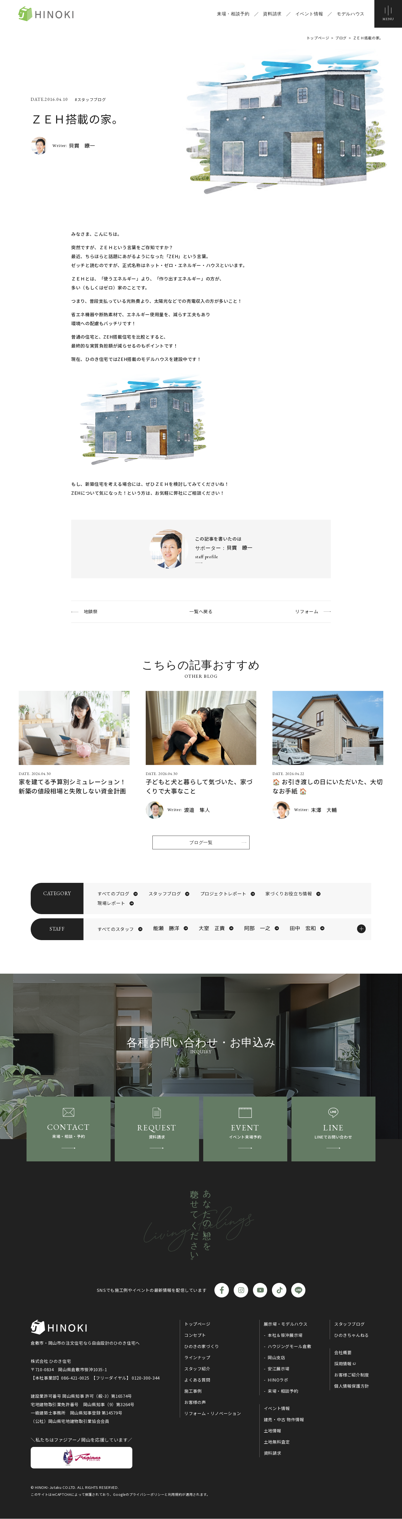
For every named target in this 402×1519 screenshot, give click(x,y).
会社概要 (343, 1353)
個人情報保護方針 (351, 1386)
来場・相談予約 (233, 14)
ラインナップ (197, 1358)
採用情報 (343, 1364)
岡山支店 (276, 1358)
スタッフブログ (165, 893)
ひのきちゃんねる (351, 1336)
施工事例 (193, 1391)
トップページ (197, 1324)
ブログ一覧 (200, 842)
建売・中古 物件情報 (284, 1420)
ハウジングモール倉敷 (289, 1347)
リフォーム (306, 611)
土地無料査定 (277, 1442)
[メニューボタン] (388, 14)
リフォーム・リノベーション (212, 1414)
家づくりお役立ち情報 (288, 893)
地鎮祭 (91, 611)
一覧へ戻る (200, 611)
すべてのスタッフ (115, 929)
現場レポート (111, 903)
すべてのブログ (113, 893)
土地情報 (272, 1431)
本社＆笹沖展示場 (285, 1336)
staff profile (206, 557)
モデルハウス (350, 14)
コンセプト (195, 1336)
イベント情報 (309, 14)
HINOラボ (278, 1380)
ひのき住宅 (47, 14)
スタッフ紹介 (197, 1369)
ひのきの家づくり (201, 1347)
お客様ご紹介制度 (351, 1375)
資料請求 (272, 14)
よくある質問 (197, 1380)
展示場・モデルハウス (285, 1324)
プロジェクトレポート (223, 893)
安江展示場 (278, 1369)
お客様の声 (195, 1403)
